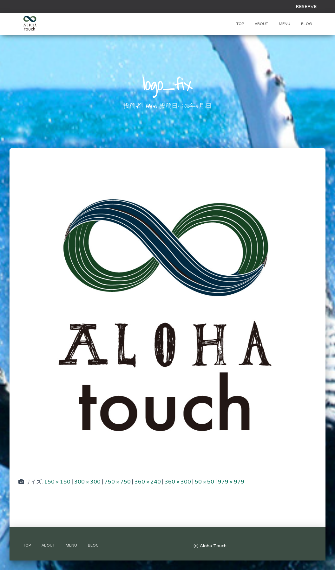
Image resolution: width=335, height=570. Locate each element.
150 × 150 (57, 481)
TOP (240, 23)
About (261, 23)
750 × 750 (117, 481)
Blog (306, 23)
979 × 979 (231, 481)
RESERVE (306, 6)
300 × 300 (87, 481)
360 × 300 (178, 481)
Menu (284, 23)
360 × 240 (148, 481)
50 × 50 (204, 481)
